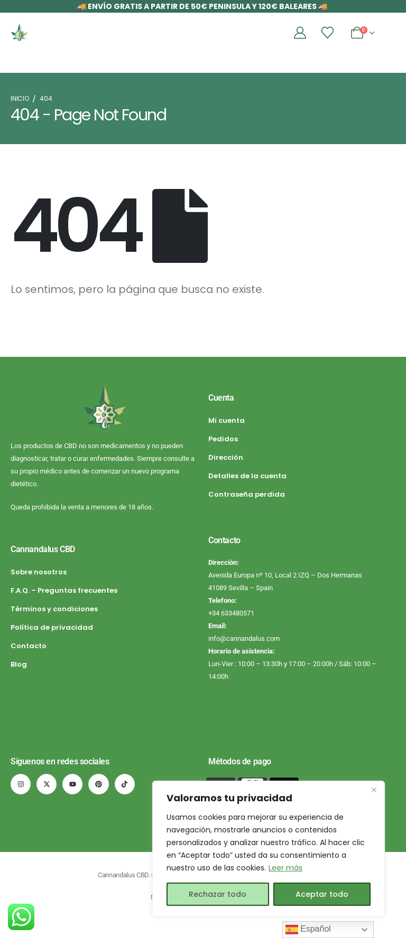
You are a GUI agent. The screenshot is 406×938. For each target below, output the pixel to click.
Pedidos (223, 439)
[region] (268, 849)
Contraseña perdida (246, 494)
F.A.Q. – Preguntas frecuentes (64, 590)
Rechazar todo (217, 894)
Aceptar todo (322, 894)
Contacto (29, 646)
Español (308, 929)
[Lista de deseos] (327, 32)
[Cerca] (373, 789)
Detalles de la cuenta (247, 476)
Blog (19, 664)
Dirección (225, 457)
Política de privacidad (52, 627)
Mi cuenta (226, 420)
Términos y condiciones (54, 609)
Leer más (285, 868)
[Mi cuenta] (300, 32)
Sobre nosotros (39, 572)
